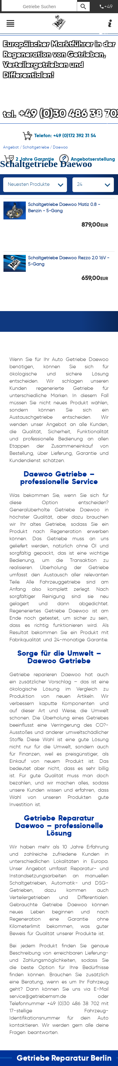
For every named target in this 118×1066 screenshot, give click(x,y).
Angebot (11, 147)
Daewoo (60, 147)
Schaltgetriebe (36, 147)
